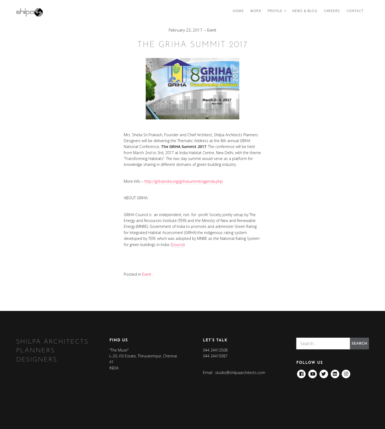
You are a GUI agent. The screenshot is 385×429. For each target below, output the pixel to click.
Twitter (324, 372)
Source (178, 244)
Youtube (313, 372)
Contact (355, 11)
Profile (275, 11)
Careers (332, 11)
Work (255, 11)
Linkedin (335, 372)
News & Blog (304, 11)
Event (212, 30)
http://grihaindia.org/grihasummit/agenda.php (183, 181)
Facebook (301, 372)
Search (358, 343)
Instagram (346, 372)
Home (238, 11)
